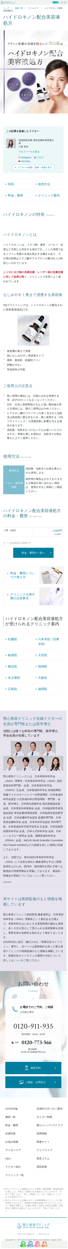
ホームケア (34, 8)
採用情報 (42, 1133)
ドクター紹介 (13, 1166)
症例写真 (10, 1133)
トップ (6, 8)
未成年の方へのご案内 (50, 1108)
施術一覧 (19, 8)
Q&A (8, 1158)
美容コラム (43, 1158)
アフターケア (13, 1150)
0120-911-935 (33, 1026)
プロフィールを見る (29, 151)
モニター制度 (44, 1117)
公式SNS (55, 2)
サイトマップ (44, 1234)
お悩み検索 (11, 1141)
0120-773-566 (36, 1042)
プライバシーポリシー (26, 1234)
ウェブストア (45, 1150)
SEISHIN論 (11, 1108)
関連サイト (43, 1141)
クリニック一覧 (14, 1175)
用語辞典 (42, 1166)
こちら (35, 875)
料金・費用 (11, 1125)
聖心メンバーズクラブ (50, 1125)
